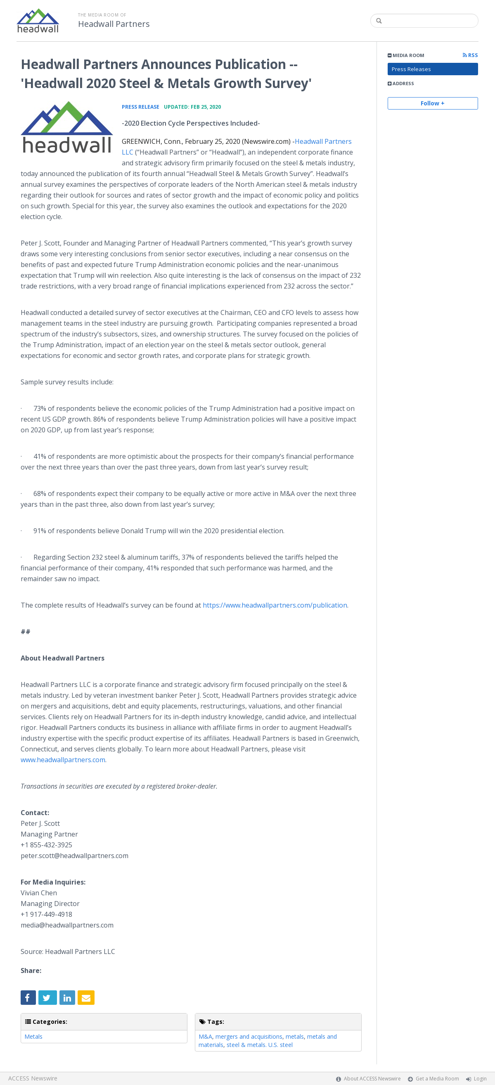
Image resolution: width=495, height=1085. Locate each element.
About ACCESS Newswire (372, 1078)
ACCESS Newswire (32, 1078)
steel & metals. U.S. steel (260, 1045)
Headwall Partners (114, 24)
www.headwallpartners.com (63, 759)
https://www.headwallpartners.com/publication (275, 605)
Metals (33, 1036)
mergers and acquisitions (249, 1036)
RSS (470, 55)
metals (295, 1036)
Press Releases (411, 69)
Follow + (433, 103)
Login (480, 1078)
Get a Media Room (437, 1078)
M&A (205, 1036)
